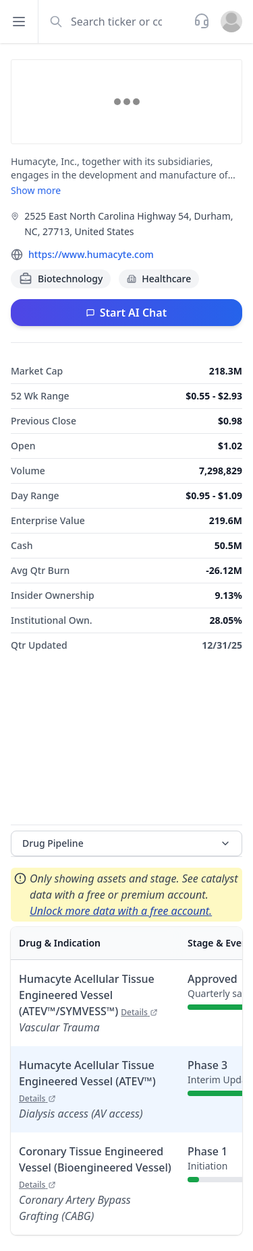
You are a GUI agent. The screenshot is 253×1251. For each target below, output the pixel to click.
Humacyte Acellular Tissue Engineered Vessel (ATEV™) (87, 1081)
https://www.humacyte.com (91, 254)
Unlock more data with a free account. (121, 910)
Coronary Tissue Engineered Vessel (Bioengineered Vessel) (95, 1167)
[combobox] (114, 21)
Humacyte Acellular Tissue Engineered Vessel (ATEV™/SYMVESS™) (88, 995)
